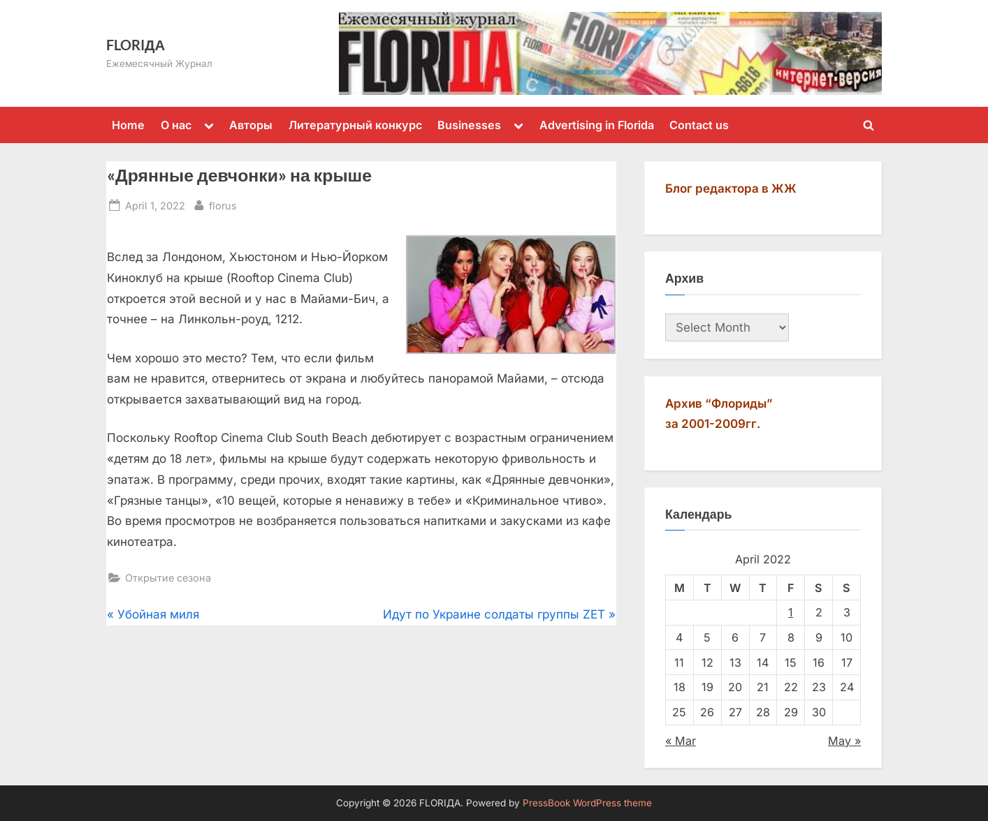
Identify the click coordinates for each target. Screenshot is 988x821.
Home (128, 125)
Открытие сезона (168, 578)
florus (223, 204)
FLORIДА (135, 44)
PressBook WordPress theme (587, 802)
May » (844, 741)
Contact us (699, 125)
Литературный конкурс (355, 125)
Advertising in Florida (596, 125)
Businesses (469, 125)
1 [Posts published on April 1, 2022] (790, 612)
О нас (176, 125)
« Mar (680, 741)
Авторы (251, 125)
